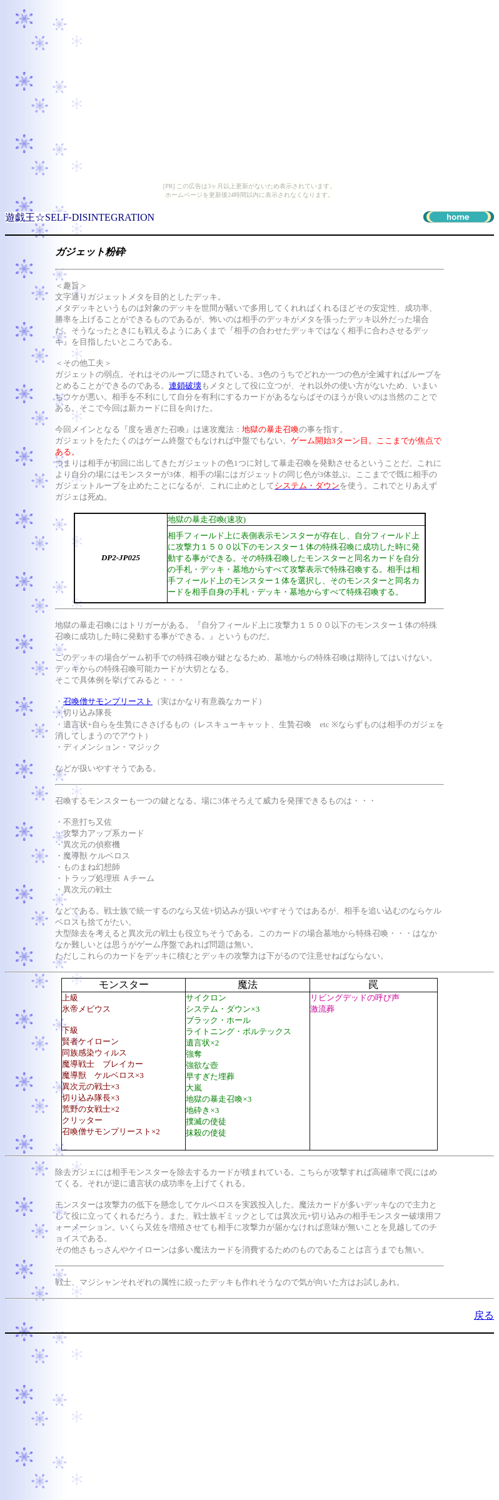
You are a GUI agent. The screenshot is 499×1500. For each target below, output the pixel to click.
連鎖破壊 (185, 385)
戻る (484, 1315)
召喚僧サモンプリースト (108, 701)
